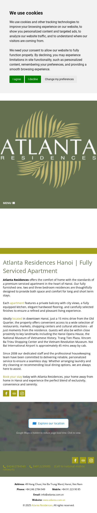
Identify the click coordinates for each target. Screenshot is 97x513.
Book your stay (12, 376)
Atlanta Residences (42, 505)
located (17, 318)
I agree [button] (17, 79)
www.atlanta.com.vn (54, 500)
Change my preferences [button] (59, 79)
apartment (17, 303)
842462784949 (14, 466)
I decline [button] (33, 79)
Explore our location (48, 423)
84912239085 (39, 466)
